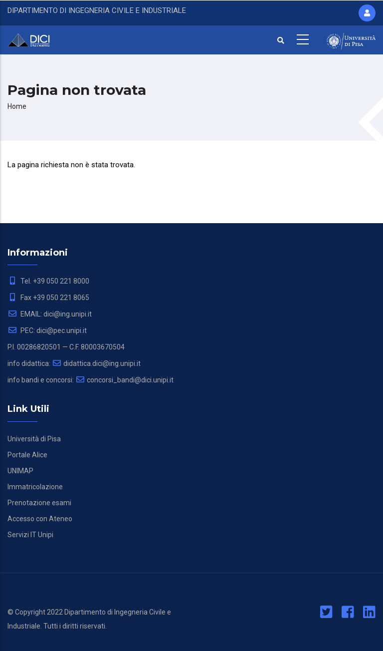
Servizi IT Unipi (30, 535)
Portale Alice (27, 455)
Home (16, 106)
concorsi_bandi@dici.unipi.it (124, 380)
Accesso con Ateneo (39, 519)
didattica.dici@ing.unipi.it (96, 363)
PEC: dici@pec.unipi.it (47, 330)
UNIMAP (20, 471)
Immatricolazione (35, 487)
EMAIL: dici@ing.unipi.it (49, 314)
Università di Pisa (34, 439)
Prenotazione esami (39, 503)
